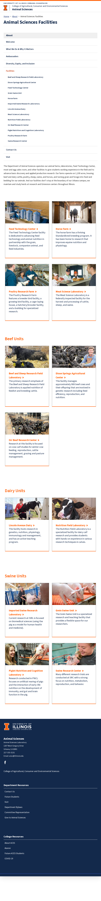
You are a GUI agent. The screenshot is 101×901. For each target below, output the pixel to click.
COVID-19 (9, 858)
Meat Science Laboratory (18, 114)
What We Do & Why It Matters (20, 49)
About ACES (10, 843)
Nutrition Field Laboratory (19, 119)
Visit (8, 157)
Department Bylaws (13, 807)
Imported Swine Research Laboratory (24, 103)
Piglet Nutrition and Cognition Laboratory (26, 130)
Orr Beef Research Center (18, 125)
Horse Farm (12, 98)
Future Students (12, 796)
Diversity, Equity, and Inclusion (20, 63)
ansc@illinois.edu (16, 756)
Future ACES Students (14, 853)
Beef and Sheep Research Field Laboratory (25, 77)
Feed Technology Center (18, 87)
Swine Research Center (17, 141)
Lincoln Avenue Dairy (16, 109)
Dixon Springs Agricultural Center (22, 82)
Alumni (8, 848)
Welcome (10, 41)
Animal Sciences (22, 9)
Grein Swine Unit (15, 93)
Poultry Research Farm (17, 135)
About (14, 16)
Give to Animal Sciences (15, 817)
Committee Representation (17, 812)
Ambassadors (12, 56)
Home (6, 16)
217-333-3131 (9, 752)
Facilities (10, 70)
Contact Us (11, 149)
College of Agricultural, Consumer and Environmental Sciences (40, 6)
